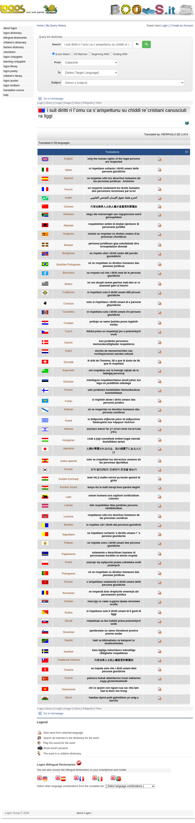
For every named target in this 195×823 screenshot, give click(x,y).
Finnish (68, 389)
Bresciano (68, 272)
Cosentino (68, 311)
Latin (68, 497)
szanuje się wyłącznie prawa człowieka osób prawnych (113, 564)
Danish (69, 342)
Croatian (68, 323)
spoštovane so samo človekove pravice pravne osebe (113, 632)
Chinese (68, 206)
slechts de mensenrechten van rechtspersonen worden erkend (113, 352)
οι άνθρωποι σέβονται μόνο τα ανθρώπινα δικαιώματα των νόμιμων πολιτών (114, 421)
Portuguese (68, 573)
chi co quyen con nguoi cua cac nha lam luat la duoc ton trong (114, 689)
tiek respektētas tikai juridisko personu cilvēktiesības (114, 507)
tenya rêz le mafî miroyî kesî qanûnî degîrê (114, 487)
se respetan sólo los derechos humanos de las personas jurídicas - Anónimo (113, 180)
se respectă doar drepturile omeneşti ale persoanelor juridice (114, 593)
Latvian (68, 505)
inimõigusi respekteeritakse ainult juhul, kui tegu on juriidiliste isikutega (114, 382)
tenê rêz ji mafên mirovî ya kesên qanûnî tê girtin (113, 479)
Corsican (68, 303)
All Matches (79, 54)
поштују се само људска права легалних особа (114, 603)
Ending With (118, 54)
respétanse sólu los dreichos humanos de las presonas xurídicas (114, 517)
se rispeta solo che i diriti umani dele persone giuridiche (113, 670)
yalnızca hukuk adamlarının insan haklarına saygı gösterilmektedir (113, 680)
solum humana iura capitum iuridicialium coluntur (113, 497)
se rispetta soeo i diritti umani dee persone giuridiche (113, 544)
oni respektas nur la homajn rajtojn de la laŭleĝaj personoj (114, 372)
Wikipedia (88, 102)
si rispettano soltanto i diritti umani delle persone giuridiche (114, 170)
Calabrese (69, 292)
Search (56, 44)
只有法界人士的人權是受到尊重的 (113, 660)
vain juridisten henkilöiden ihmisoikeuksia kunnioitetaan (114, 391)
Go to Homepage (53, 98)
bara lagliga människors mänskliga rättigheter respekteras (113, 652)
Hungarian (69, 440)
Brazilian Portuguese (69, 264)
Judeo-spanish (68, 461)
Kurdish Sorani (68, 487)
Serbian (68, 601)
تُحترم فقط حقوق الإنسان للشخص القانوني (113, 197)
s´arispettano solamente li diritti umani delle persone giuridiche (113, 583)
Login (164, 25)
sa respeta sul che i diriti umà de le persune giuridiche (114, 274)
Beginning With (99, 54)
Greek (68, 420)
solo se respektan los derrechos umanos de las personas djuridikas (114, 461)
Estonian (68, 381)
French (69, 189)
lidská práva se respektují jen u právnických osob (113, 333)
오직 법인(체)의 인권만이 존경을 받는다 (114, 469)
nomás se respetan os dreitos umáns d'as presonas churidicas (114, 235)
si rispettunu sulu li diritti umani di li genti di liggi (113, 613)
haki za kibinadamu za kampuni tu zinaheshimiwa (114, 642)
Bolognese (68, 253)
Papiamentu (68, 554)
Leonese (68, 516)
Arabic (68, 197)
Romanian (69, 593)
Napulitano (68, 534)
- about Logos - (84, 813)
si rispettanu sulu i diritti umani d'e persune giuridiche (114, 313)
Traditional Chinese (68, 659)
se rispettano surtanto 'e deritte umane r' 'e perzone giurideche (113, 535)
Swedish (68, 651)
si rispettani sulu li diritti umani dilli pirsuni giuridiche (113, 294)
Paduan (68, 542)
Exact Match (61, 54)
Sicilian (68, 612)
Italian (68, 170)
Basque (68, 245)
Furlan (68, 401)
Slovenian (68, 632)
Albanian (68, 225)
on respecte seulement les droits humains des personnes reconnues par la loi (114, 190)
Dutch (68, 350)
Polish (68, 562)
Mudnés (68, 524)
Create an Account (182, 25)
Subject (56, 82)
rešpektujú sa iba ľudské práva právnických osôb (114, 622)
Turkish (68, 678)
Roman (68, 581)
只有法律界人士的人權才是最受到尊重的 (113, 206)
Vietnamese (68, 689)
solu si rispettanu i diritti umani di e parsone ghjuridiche (113, 304)
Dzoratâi (68, 362)
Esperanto (69, 370)
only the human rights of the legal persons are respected (114, 160)
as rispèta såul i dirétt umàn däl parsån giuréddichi (114, 255)
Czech (68, 331)
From (57, 62)
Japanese (68, 448)
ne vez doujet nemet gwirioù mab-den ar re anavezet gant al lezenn (113, 284)
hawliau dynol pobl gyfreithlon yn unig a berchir (113, 699)
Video (98, 102)
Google (58, 102)
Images (68, 102)
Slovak (68, 620)
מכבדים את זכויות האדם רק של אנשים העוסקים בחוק (114, 430)
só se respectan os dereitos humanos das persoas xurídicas (114, 411)
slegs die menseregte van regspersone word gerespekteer (113, 216)
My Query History (56, 25)
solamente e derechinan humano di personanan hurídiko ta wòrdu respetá (113, 554)
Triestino (69, 669)
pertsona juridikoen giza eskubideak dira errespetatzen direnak (114, 245)
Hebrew (68, 428)
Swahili (68, 640)
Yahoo (77, 102)
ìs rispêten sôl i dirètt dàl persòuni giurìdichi (113, 524)
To (59, 72)
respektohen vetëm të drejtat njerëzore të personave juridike (113, 226)
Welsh (68, 697)
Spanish (68, 178)
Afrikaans (68, 214)
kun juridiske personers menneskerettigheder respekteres (114, 343)
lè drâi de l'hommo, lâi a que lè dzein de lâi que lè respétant (114, 362)
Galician (68, 409)
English (68, 158)
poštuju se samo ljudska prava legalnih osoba (113, 323)
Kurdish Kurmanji (68, 479)
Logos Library (44, 102)
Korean (68, 469)
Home (40, 25)
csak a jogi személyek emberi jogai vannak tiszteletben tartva (113, 440)
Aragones (68, 233)
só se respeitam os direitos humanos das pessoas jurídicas (113, 265)
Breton (68, 284)
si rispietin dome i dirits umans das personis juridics (113, 401)
